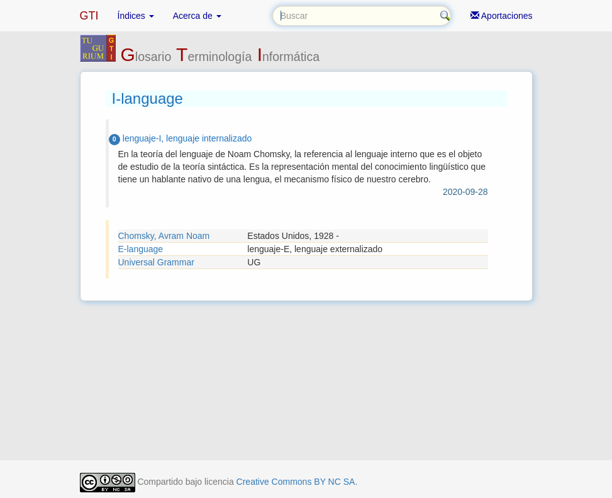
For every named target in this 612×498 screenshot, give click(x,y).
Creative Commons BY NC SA (295, 482)
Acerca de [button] (197, 16)
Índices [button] (136, 16)
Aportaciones (501, 16)
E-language (141, 249)
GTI (89, 15)
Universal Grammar (156, 262)
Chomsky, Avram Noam (164, 236)
